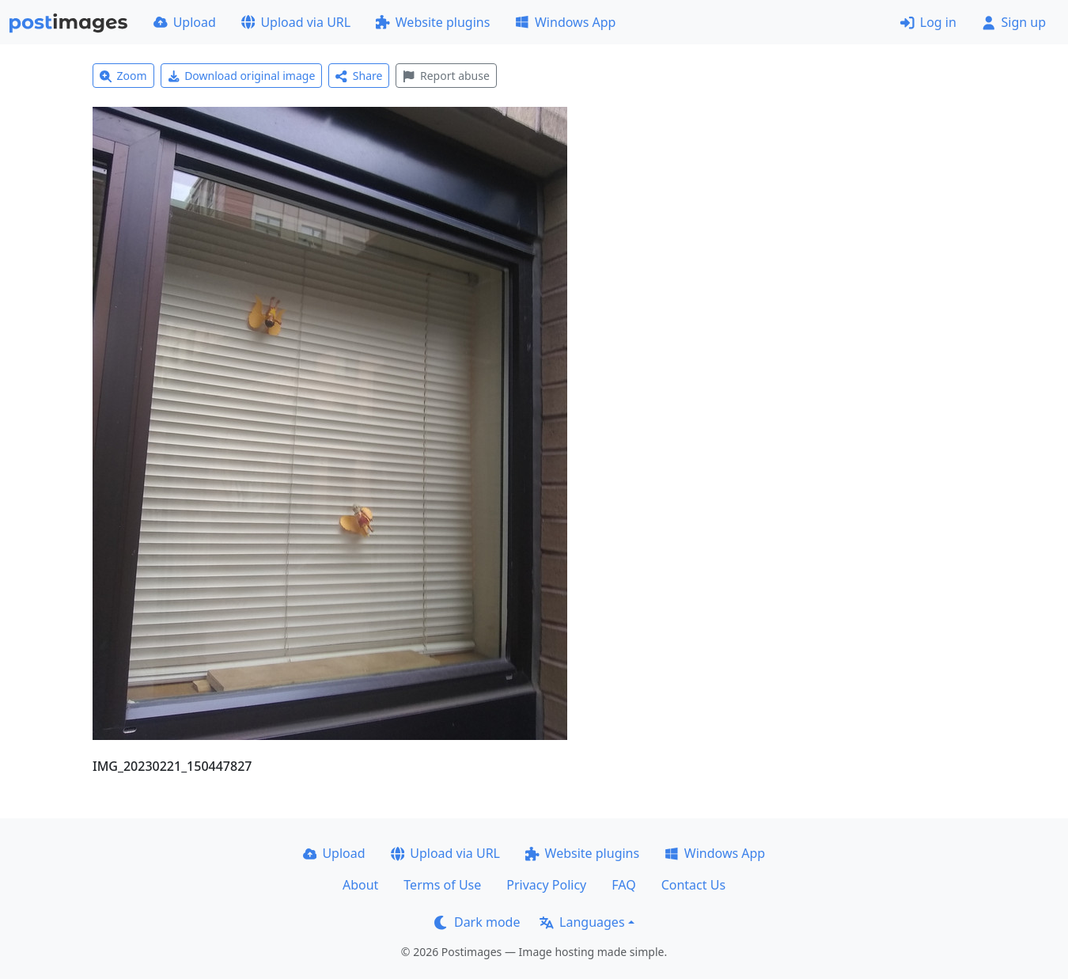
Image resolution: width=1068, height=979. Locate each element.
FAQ (623, 885)
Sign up (1014, 22)
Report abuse (446, 75)
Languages (582, 922)
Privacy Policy (546, 885)
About (360, 885)
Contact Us (693, 885)
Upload (184, 22)
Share (358, 75)
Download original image (242, 75)
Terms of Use (442, 885)
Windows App (565, 22)
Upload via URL (295, 22)
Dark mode (477, 922)
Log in (928, 22)
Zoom (123, 75)
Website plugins (433, 22)
